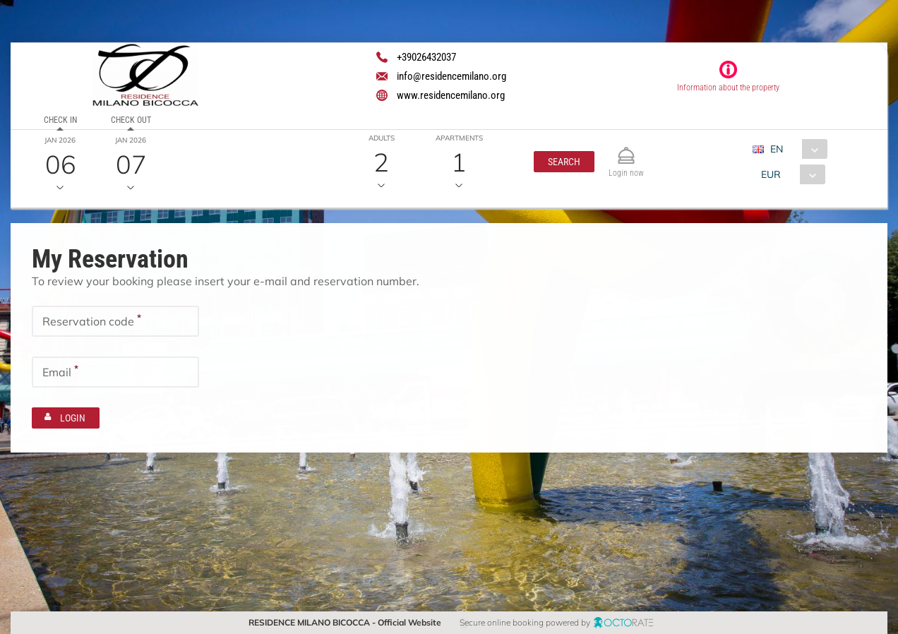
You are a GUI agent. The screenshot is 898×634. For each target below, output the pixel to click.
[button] (564, 161)
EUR (771, 174)
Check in (60, 120)
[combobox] (795, 149)
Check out (131, 120)
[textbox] (115, 321)
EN (776, 149)
